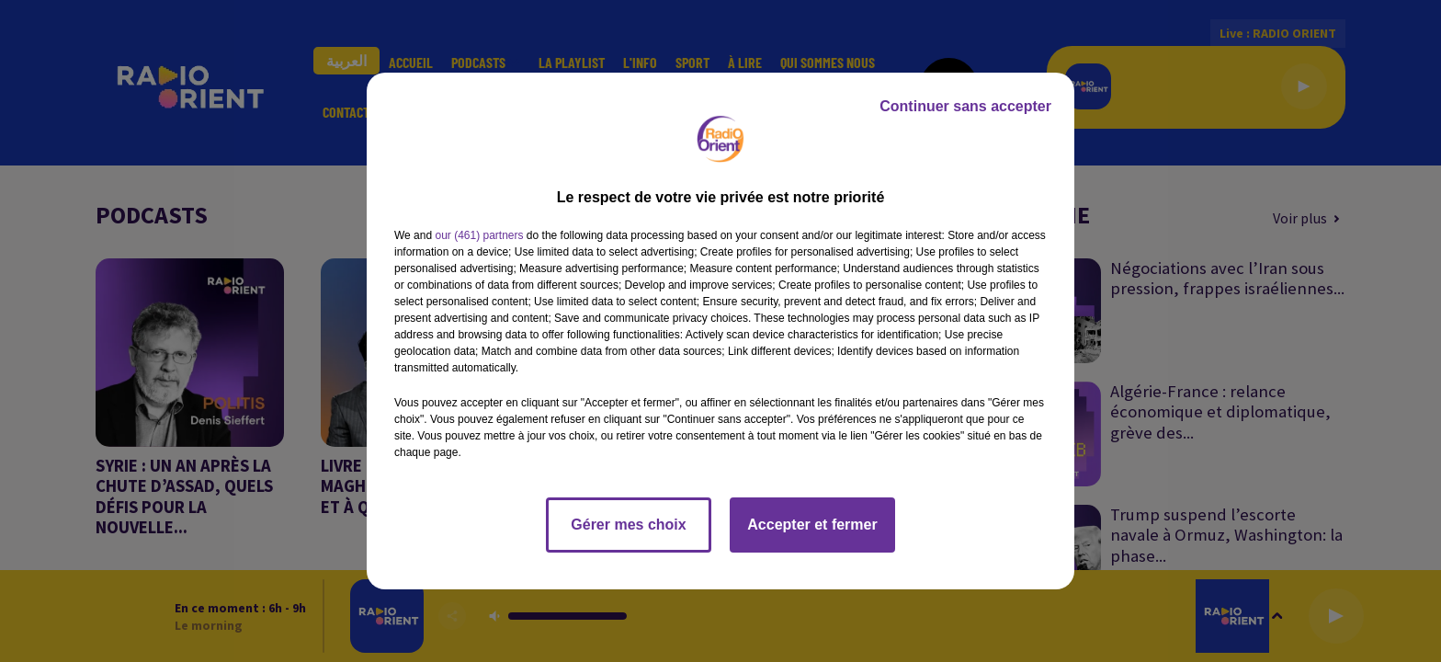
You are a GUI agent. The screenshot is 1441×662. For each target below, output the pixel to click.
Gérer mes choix (628, 524)
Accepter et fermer (812, 524)
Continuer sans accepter (965, 106)
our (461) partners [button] (479, 235)
